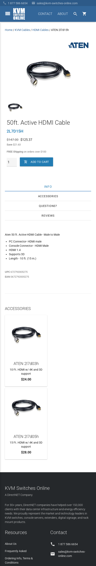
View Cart (11, 511)
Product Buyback (16, 497)
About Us (10, 470)
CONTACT (45, 14)
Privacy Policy (82, 536)
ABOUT (63, 14)
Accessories (48, 196)
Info (48, 186)
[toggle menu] (7, 13)
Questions (47, 206)
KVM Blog (11, 504)
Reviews (48, 215)
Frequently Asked (16, 478)
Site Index (65, 536)
